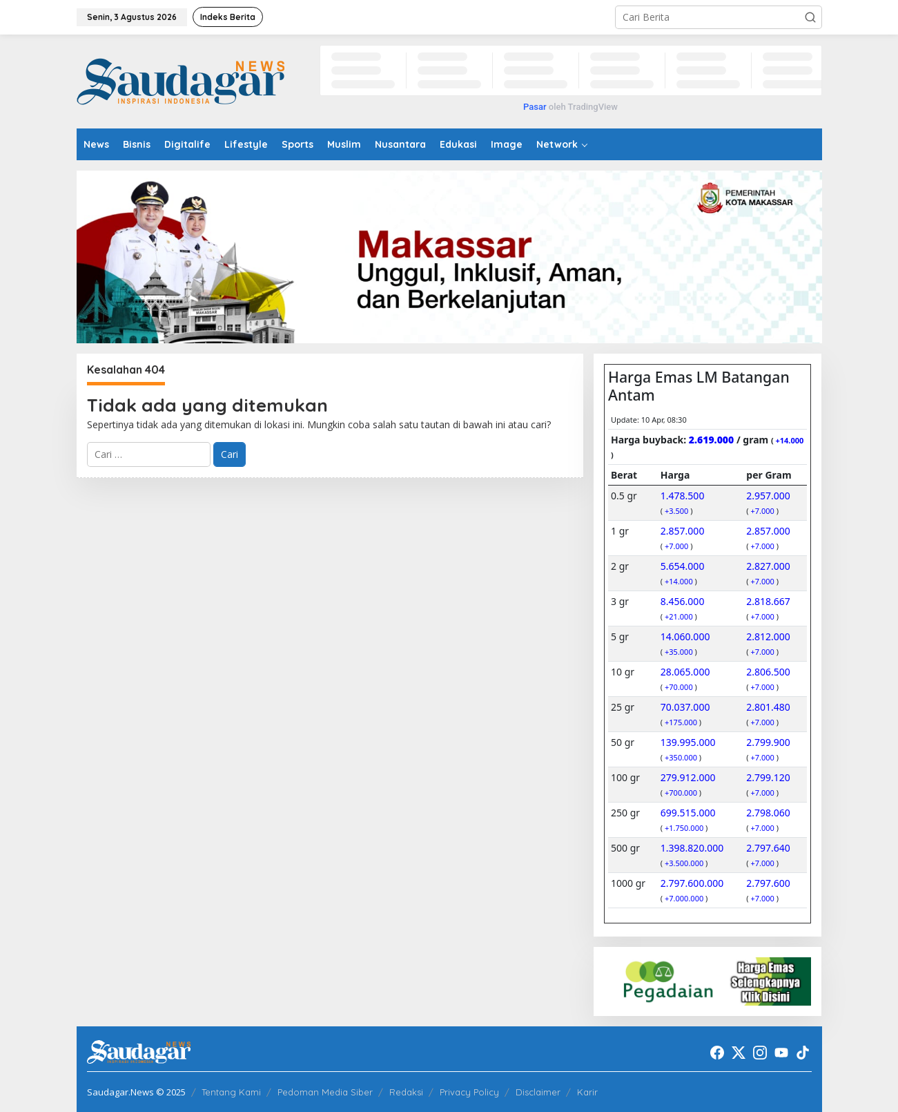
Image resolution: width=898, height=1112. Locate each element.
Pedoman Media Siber (325, 1091)
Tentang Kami (231, 1091)
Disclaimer (538, 1091)
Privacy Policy (469, 1091)
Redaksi (406, 1091)
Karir (587, 1091)
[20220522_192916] (707, 980)
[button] (810, 17)
